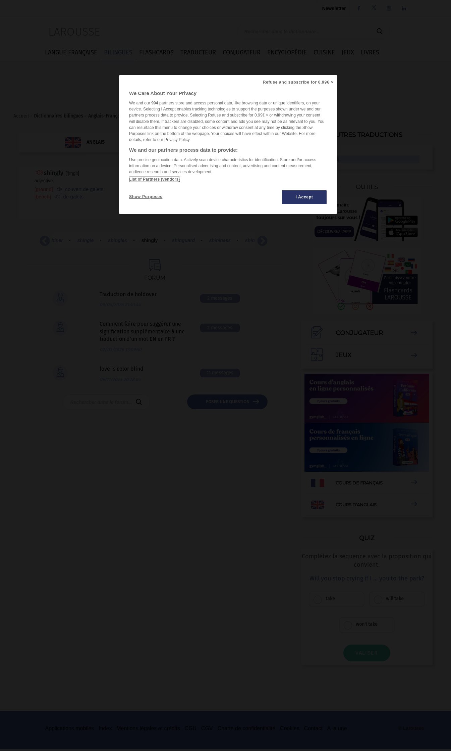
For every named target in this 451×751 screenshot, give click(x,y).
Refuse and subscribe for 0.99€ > (298, 82)
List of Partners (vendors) (154, 179)
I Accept (304, 197)
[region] (228, 144)
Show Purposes (145, 196)
